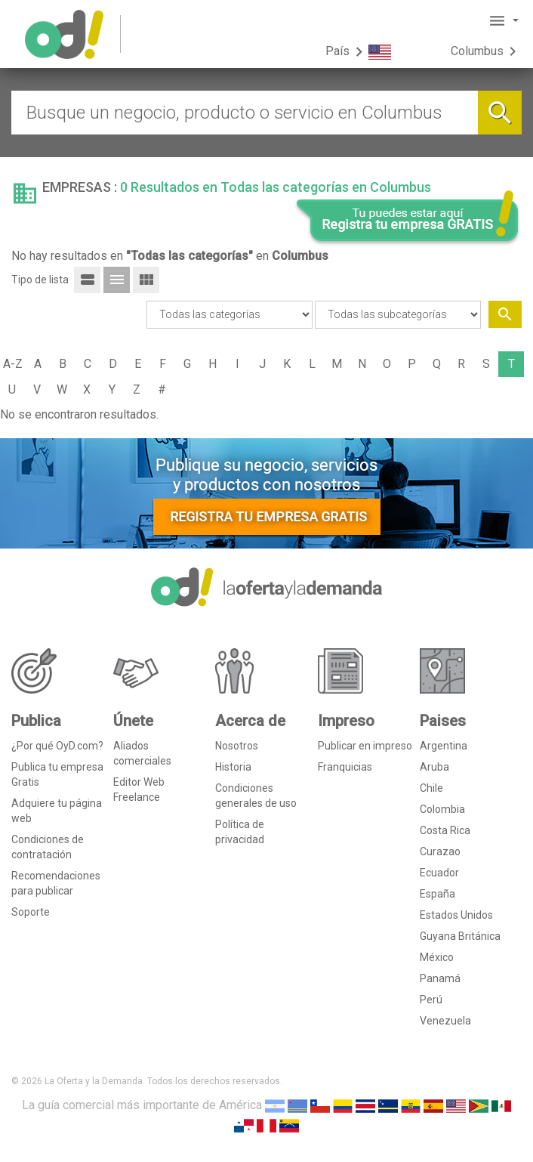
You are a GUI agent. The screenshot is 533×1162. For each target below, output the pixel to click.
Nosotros (236, 746)
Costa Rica (445, 830)
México (437, 957)
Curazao (440, 851)
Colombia (442, 809)
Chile (431, 788)
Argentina (443, 746)
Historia (233, 767)
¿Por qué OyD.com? (57, 746)
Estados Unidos (456, 915)
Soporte (30, 912)
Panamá (440, 978)
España (437, 894)
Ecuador (439, 873)
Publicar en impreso (365, 746)
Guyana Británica (460, 936)
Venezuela (445, 1021)
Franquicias (345, 767)
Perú (431, 1000)
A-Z (13, 364)
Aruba (434, 767)
